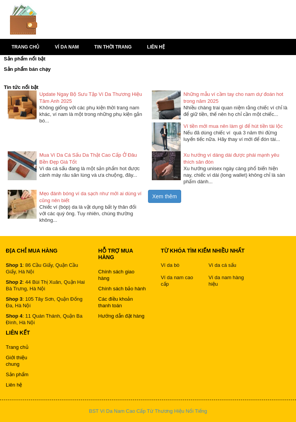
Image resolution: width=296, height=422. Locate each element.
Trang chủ (25, 47)
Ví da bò (170, 265)
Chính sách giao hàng (116, 275)
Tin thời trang (113, 47)
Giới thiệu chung (16, 361)
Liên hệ (156, 47)
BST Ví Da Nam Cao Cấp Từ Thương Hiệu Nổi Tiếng (148, 411)
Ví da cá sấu (222, 265)
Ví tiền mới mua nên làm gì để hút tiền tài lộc (233, 126)
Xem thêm (164, 196)
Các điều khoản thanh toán (115, 302)
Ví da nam (67, 47)
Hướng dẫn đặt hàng (121, 316)
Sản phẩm (17, 374)
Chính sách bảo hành (122, 288)
